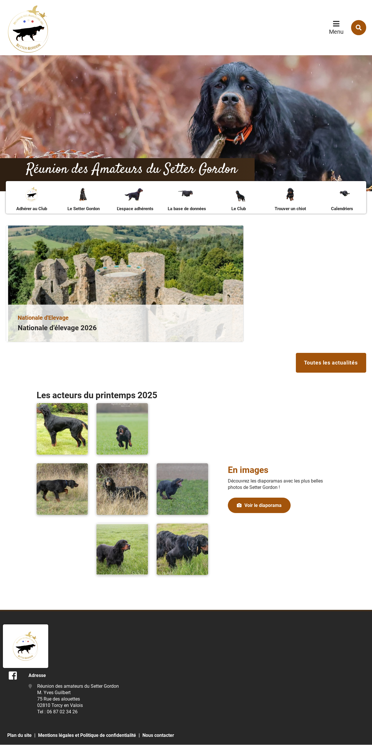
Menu (336, 31)
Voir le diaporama (263, 506)
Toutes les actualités (330, 363)
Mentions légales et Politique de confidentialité (87, 735)
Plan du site (19, 735)
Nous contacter (158, 735)
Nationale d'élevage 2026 (57, 328)
